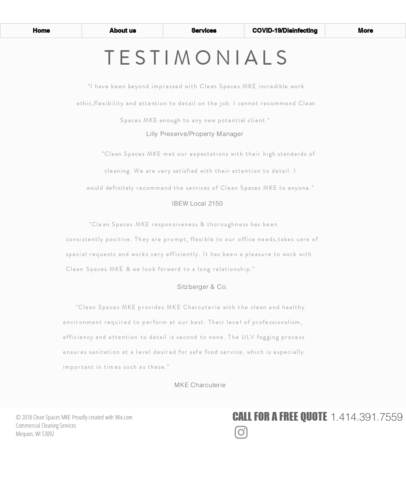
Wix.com (124, 417)
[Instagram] (241, 432)
